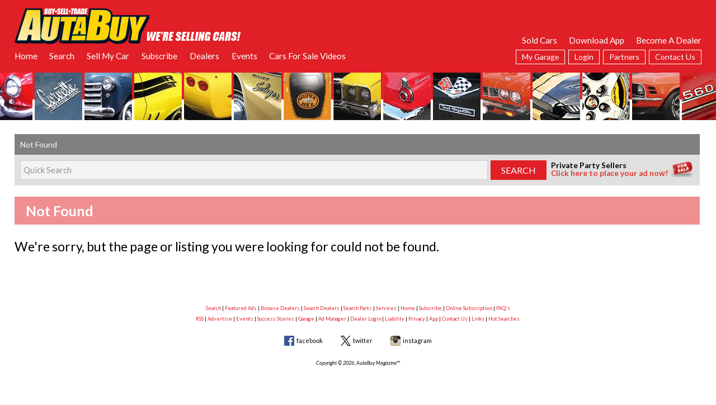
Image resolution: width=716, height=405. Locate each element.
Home (26, 56)
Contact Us (675, 56)
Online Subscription (469, 308)
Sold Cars (539, 40)
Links (478, 319)
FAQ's (503, 308)
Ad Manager (332, 319)
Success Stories (275, 319)
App (433, 319)
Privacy (416, 319)
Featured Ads (241, 308)
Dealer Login (365, 319)
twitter (363, 340)
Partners (624, 56)
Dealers (204, 56)
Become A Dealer (668, 40)
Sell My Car (108, 56)
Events (244, 56)
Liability (394, 319)
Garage (306, 319)
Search (61, 56)
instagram (417, 340)
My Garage (540, 56)
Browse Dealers (280, 308)
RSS (200, 319)
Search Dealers (322, 308)
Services (386, 308)
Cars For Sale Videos (307, 56)
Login (583, 56)
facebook (309, 340)
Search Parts (357, 308)
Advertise (220, 319)
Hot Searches (504, 319)
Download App (596, 40)
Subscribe (159, 56)
